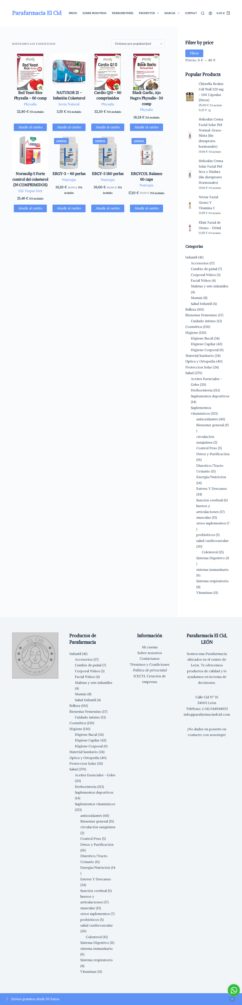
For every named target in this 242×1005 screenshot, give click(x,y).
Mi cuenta (150, 647)
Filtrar (194, 53)
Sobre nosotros (149, 653)
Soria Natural (68, 104)
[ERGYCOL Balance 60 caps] (146, 153)
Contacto (192, 13)
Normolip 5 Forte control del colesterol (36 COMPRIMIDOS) (30, 179)
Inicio (73, 13)
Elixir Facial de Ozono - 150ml (210, 225)
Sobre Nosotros (94, 13)
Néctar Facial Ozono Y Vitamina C (208, 202)
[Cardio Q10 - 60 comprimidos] (107, 72)
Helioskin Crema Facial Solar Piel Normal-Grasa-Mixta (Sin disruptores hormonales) (211, 133)
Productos (150, 13)
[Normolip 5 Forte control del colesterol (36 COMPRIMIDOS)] (30, 153)
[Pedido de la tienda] (138, 43)
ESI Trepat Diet (30, 191)
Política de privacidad (150, 670)
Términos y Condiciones (149, 664)
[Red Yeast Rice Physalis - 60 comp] (30, 72)
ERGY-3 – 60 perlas (69, 173)
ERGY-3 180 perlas (108, 173)
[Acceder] (210, 13)
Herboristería (122, 13)
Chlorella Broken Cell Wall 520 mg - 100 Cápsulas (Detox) (211, 92)
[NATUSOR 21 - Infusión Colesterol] (69, 72)
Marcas (172, 13)
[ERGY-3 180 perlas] (107, 153)
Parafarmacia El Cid (36, 12)
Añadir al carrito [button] (30, 127)
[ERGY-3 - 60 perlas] (69, 153)
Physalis (30, 104)
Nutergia (69, 179)
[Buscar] (202, 13)
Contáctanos (150, 658)
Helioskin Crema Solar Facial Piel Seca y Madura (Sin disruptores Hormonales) (211, 172)
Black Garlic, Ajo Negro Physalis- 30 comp (146, 98)
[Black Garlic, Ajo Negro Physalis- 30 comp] (146, 72)
